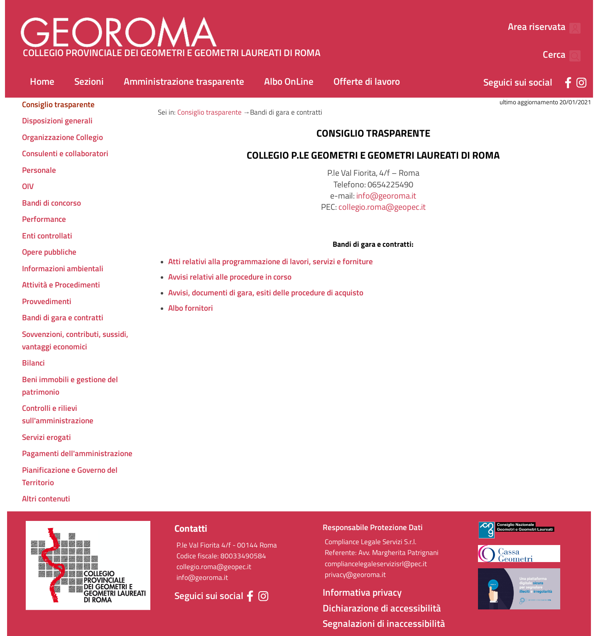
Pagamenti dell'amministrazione (77, 453)
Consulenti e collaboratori (65, 153)
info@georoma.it (386, 195)
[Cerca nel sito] (571, 27)
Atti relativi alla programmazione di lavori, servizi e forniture (270, 261)
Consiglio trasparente (209, 112)
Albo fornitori (190, 308)
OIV (28, 186)
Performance (44, 219)
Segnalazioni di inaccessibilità (384, 623)
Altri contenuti (46, 498)
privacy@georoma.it (355, 574)
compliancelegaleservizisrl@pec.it (376, 563)
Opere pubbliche (49, 252)
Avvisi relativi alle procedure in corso (230, 276)
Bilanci (33, 362)
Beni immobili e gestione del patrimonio (70, 385)
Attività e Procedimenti (61, 284)
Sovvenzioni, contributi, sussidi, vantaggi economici (75, 340)
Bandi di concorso (51, 203)
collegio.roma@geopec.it (382, 206)
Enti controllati (47, 235)
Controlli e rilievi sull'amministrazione (57, 414)
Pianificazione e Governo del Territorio (70, 476)
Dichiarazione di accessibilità (382, 608)
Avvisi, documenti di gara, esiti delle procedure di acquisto (265, 292)
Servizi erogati (46, 437)
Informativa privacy (362, 592)
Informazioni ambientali (62, 268)
